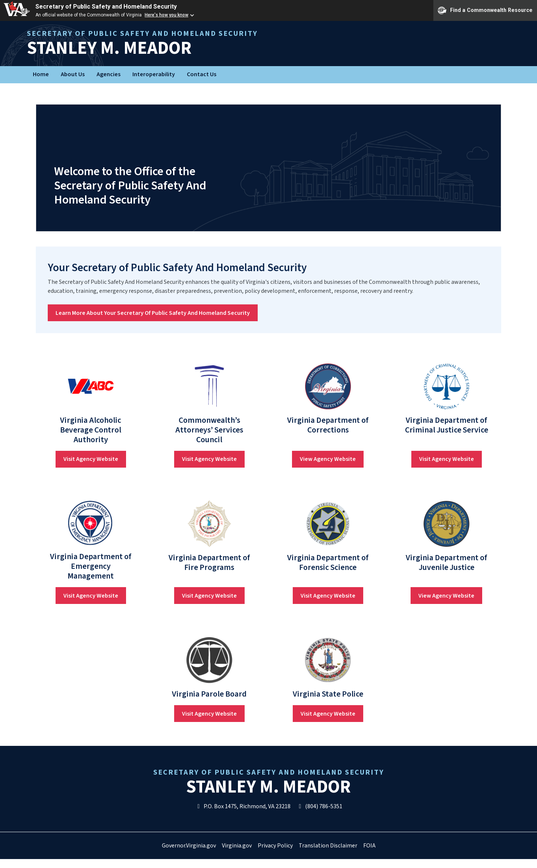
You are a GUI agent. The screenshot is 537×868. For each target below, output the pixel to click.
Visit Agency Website (90, 459)
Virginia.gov (237, 845)
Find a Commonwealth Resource (485, 10)
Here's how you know (166, 15)
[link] (90, 386)
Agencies (108, 74)
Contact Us (201, 74)
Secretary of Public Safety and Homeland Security (106, 6)
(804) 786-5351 (319, 806)
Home (41, 74)
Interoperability (153, 74)
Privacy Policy (275, 845)
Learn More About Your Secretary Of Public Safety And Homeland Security (153, 313)
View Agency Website (328, 459)
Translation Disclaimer (328, 845)
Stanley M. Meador (207, 43)
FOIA (369, 845)
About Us (73, 74)
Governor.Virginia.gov (189, 845)
